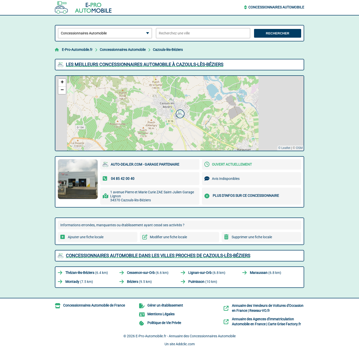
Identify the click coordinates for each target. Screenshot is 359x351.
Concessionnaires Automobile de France (94, 305)
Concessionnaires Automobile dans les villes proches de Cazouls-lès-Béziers (158, 255)
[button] (179, 113)
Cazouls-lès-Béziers (168, 50)
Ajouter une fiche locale (85, 237)
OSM (299, 148)
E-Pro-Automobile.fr (77, 50)
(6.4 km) (86, 273)
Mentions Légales (161, 314)
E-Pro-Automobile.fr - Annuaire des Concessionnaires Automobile (186, 336)
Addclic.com (185, 344)
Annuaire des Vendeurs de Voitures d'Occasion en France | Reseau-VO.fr (267, 308)
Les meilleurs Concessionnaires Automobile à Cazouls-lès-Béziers (144, 64)
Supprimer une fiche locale (252, 237)
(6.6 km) (148, 273)
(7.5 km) (79, 282)
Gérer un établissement (165, 305)
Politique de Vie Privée (164, 323)
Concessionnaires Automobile (276, 7)
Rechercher (277, 33)
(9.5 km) (139, 282)
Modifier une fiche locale (168, 237)
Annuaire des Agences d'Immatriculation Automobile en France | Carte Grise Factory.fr (266, 321)
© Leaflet (284, 148)
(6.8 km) (206, 273)
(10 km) (202, 282)
